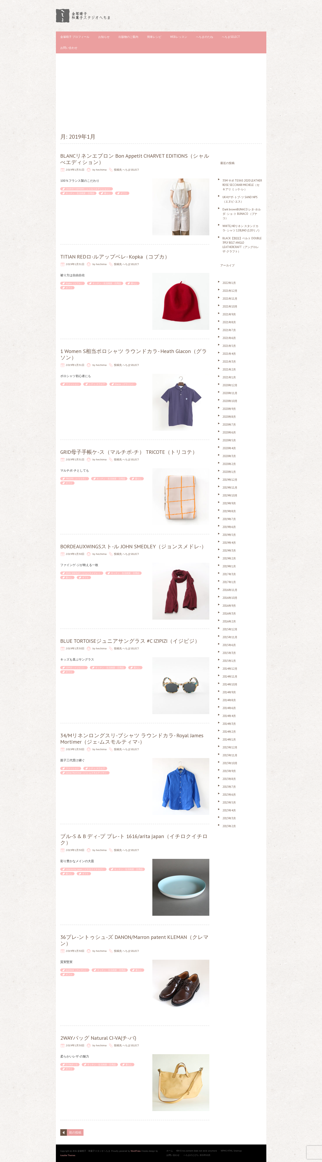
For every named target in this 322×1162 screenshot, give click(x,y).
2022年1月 (229, 283)
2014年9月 (229, 692)
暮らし (107, 193)
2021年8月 (229, 322)
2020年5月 (229, 440)
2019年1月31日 (75, 169)
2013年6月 (229, 795)
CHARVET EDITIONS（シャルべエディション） (88, 188)
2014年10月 (229, 684)
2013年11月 (229, 755)
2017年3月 (229, 574)
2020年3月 (229, 456)
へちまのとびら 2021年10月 (196, 1155)
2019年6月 (229, 527)
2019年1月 (229, 566)
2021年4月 (229, 354)
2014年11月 (229, 676)
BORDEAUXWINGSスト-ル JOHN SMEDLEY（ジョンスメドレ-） (133, 546)
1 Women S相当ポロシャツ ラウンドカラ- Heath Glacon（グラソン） (133, 354)
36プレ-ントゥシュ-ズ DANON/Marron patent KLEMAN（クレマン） (134, 940)
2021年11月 (229, 299)
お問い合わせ (68, 48)
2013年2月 (229, 826)
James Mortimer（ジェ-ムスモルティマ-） (86, 772)
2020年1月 (229, 472)
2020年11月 (229, 393)
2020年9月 (229, 409)
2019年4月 (229, 543)
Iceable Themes (67, 1155)
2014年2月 (229, 732)
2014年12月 (229, 669)
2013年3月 (229, 818)
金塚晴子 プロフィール (74, 37)
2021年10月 (229, 306)
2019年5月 (229, 535)
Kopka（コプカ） (74, 283)
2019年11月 (229, 487)
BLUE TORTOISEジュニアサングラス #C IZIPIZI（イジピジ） (130, 641)
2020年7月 (229, 424)
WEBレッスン (178, 37)
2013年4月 (229, 810)
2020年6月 (229, 432)
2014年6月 (229, 708)
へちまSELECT (231, 37)
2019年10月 (229, 495)
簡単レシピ (154, 37)
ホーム (169, 1150)
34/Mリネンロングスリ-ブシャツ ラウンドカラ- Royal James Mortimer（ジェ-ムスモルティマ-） (131, 738)
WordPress (136, 1151)
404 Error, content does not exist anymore (196, 1150)
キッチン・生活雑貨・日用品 (80, 193)
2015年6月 (229, 645)
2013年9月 (229, 771)
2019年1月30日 (75, 554)
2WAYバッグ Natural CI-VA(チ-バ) (98, 1037)
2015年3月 (229, 653)
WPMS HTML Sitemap (231, 1150)
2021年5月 (229, 346)
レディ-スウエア (97, 384)
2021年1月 (229, 377)
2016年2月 (229, 621)
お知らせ (104, 37)
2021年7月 (229, 330)
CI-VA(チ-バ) (71, 1064)
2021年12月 (229, 291)
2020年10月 (229, 401)
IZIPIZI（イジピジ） (75, 667)
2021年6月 (229, 338)
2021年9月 (229, 314)
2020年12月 (229, 385)
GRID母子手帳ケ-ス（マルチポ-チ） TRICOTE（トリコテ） (128, 452)
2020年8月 (229, 417)
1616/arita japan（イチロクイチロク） (85, 869)
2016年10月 (229, 598)
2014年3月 (229, 724)
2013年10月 (229, 763)
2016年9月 (229, 606)
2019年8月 (229, 511)
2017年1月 (229, 582)
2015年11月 (229, 637)
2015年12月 (229, 629)
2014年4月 (229, 716)
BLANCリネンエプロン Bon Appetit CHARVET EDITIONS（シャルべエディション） (134, 159)
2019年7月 (229, 519)
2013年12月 (229, 747)
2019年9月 (229, 503)
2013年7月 (229, 787)
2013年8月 (229, 779)
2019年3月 (229, 550)
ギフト (124, 193)
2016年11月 (229, 590)
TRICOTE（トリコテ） (76, 478)
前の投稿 (75, 1132)
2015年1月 (229, 661)
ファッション (72, 384)
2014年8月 (229, 700)
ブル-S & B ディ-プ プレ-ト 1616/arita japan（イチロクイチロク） (134, 839)
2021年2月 (229, 369)
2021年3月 (229, 361)
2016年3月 (229, 613)
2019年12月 (229, 480)
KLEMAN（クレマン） (76, 970)
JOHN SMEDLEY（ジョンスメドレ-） (83, 573)
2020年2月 (229, 464)
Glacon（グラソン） (124, 384)
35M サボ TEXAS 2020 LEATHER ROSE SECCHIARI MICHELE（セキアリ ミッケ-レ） (242, 185)
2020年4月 (229, 448)
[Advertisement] (161, 92)
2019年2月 (229, 558)
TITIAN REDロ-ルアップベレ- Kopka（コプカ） (115, 256)
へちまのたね (204, 37)
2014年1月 (229, 739)
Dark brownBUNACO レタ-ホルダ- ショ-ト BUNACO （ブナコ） (241, 214)
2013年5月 (229, 802)
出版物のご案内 (128, 37)
